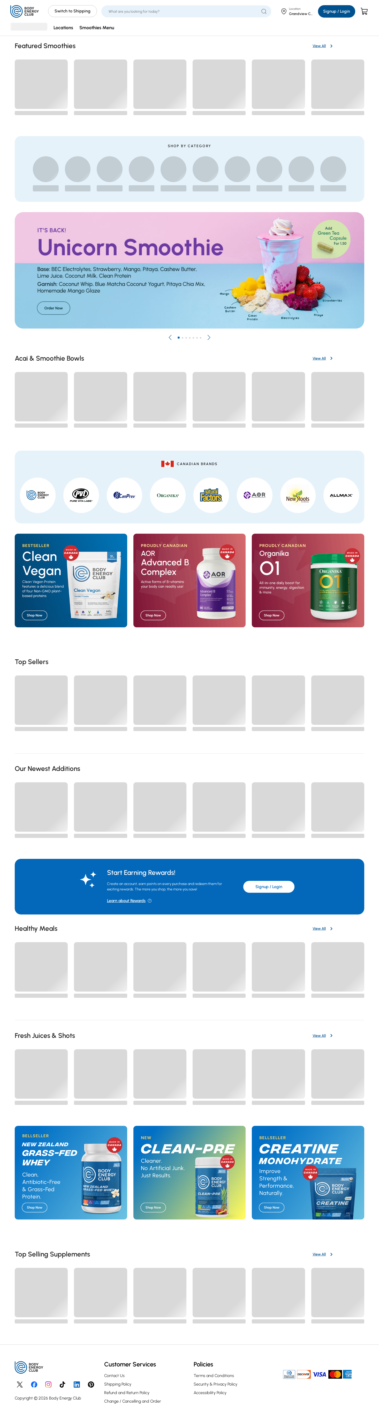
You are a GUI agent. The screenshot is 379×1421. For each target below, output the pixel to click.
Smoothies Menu (96, 28)
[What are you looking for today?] (183, 11)
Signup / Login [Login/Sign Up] (336, 11)
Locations (63, 28)
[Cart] (364, 11)
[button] (170, 337)
